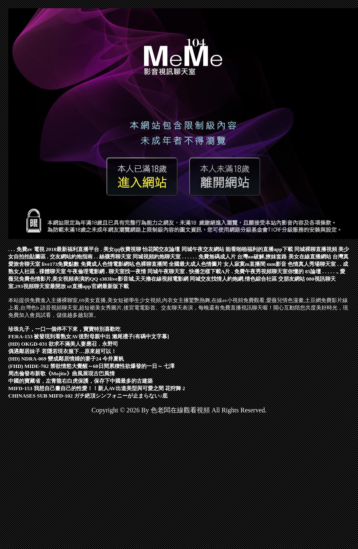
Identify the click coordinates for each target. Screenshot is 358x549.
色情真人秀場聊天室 (312, 264)
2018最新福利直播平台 (72, 249)
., (337, 271)
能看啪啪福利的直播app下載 (259, 249)
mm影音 (276, 264)
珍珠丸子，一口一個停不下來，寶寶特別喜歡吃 (64, 329)
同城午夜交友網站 (202, 249)
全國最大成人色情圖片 (195, 264)
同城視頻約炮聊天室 (157, 257)
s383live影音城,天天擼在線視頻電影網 (144, 279)
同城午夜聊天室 (166, 271)
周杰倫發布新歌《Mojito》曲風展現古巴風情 (61, 373)
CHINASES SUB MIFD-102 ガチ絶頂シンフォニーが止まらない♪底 (88, 396)
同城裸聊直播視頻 (315, 249)
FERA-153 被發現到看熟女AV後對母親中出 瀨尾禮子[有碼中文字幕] (88, 336)
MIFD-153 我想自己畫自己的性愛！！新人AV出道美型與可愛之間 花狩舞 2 (96, 388)
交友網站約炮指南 (71, 257)
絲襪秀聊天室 (115, 257)
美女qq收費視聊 (122, 249)
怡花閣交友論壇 (161, 249)
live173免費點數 (60, 264)
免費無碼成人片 (217, 257)
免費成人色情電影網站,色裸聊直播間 (124, 264)
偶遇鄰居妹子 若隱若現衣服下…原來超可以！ (62, 351)
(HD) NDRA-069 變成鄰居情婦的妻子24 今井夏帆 (66, 359)
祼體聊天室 (52, 271)
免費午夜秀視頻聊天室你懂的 (269, 271)
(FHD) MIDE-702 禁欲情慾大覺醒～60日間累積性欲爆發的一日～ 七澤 (91, 366)
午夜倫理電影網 (86, 271)
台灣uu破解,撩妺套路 (262, 257)
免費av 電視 (30, 249)
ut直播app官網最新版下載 (98, 286)
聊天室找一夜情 (127, 271)
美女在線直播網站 (309, 257)
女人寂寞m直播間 (244, 264)
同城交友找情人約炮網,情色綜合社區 (233, 279)
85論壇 (313, 271)
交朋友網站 (291, 279)
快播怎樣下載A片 (209, 271)
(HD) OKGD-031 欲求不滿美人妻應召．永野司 (63, 344)
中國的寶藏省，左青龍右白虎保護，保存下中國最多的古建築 (80, 381)
